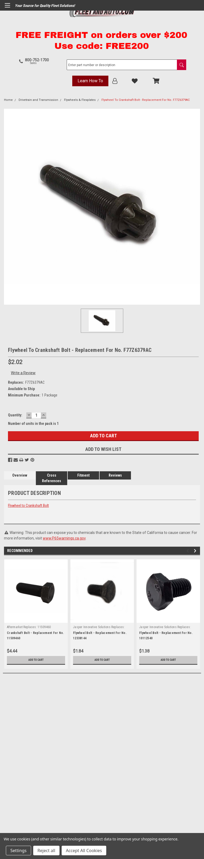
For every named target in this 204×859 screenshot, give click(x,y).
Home (8, 100)
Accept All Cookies (84, 850)
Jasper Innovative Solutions (91, 627)
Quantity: (15, 415)
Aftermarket (15, 627)
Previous (188, 551)
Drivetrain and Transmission (38, 100)
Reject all (46, 850)
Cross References (51, 478)
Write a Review (23, 373)
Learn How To (90, 80)
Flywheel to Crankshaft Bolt (28, 505)
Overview (19, 475)
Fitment (83, 475)
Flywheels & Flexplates (80, 100)
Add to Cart (36, 660)
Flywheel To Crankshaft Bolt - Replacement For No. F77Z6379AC (145, 100)
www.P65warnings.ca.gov (64, 538)
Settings (18, 850)
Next (196, 551)
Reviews (115, 475)
